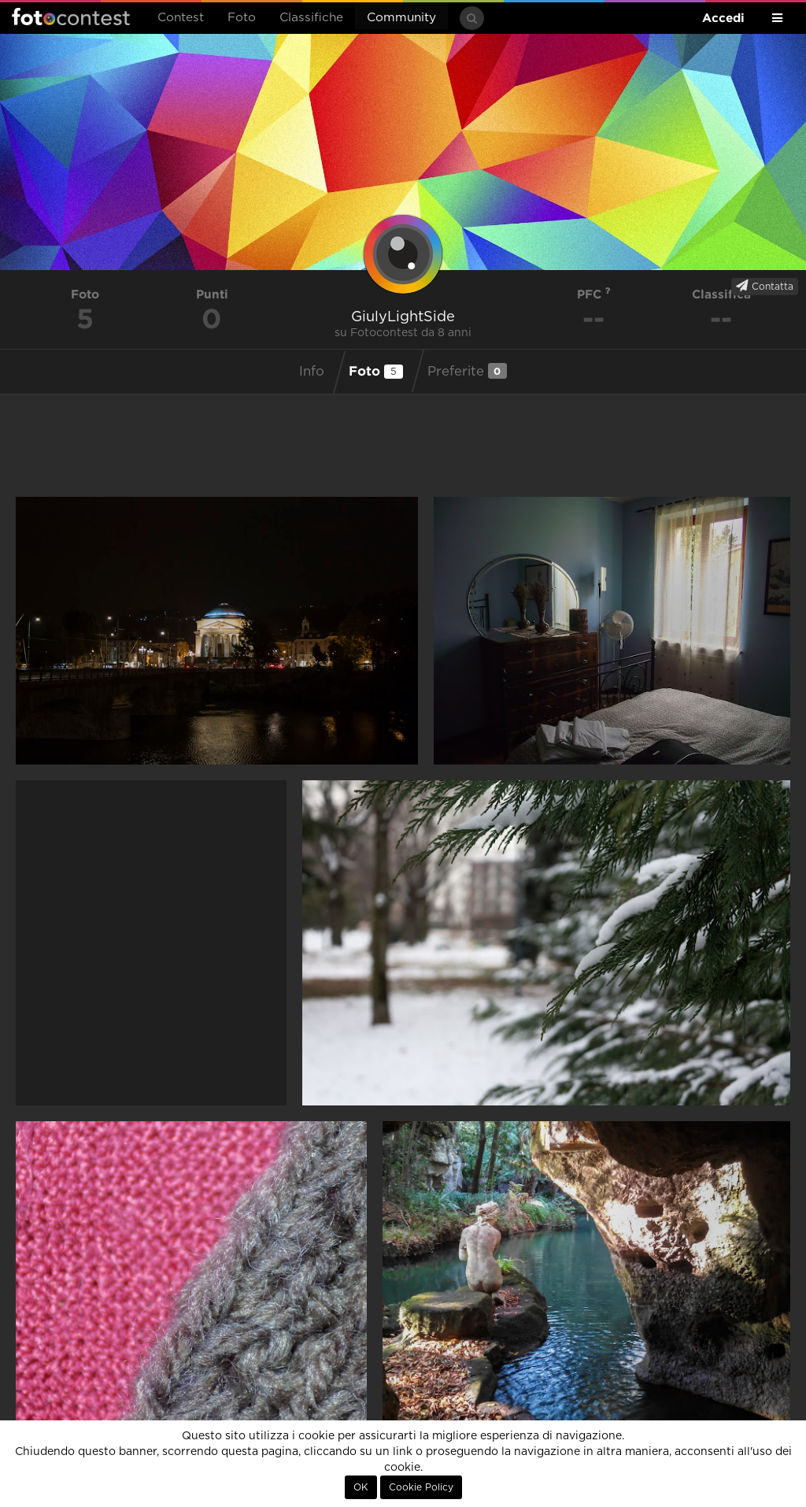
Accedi (723, 17)
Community (401, 18)
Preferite (467, 371)
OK (360, 1487)
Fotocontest (71, 16)
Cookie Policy (421, 1487)
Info (311, 371)
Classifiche (311, 18)
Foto (241, 18)
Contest (180, 18)
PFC (594, 294)
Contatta (764, 286)
